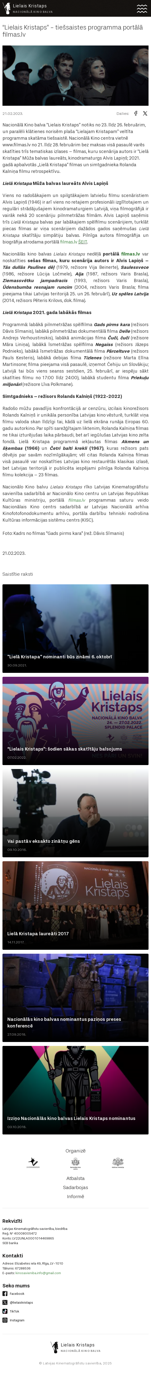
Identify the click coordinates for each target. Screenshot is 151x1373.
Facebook (13, 1293)
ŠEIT (82, 242)
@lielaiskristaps (17, 1302)
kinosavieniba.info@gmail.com (38, 1273)
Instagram (13, 1320)
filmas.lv (68, 242)
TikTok (10, 1311)
